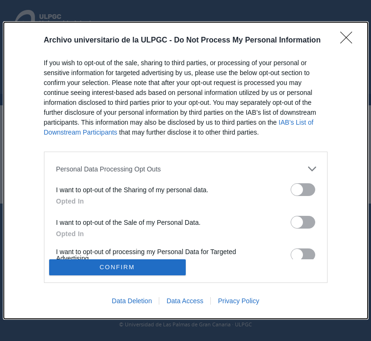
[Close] (349, 41)
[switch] (303, 189)
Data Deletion (132, 301)
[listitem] (185, 169)
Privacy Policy (238, 301)
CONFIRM (117, 267)
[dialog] (186, 170)
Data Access (184, 301)
